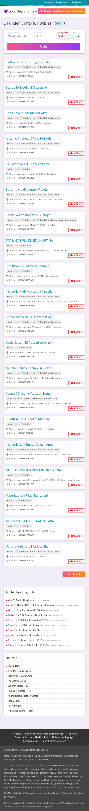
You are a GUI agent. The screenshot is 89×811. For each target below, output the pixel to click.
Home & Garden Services (45, 398)
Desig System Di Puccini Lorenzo (28, 342)
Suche (43, 46)
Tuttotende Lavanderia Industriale (32, 635)
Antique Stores (68, 220)
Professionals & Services (19, 398)
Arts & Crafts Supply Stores (46, 66)
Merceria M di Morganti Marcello (29, 291)
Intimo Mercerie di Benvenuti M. (29, 317)
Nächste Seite (74, 574)
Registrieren (62, 2)
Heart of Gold (14, 705)
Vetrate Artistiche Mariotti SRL (27, 546)
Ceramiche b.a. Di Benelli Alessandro (37, 625)
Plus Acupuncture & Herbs (20, 710)
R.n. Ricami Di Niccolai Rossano (28, 266)
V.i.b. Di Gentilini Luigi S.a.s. (29, 600)
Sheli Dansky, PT (15, 700)
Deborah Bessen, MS (18, 685)
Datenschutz (21, 737)
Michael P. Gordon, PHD (19, 690)
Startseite (16, 733)
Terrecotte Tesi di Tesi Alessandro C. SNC (39, 620)
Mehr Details (76, 76)
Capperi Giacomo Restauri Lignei (28, 393)
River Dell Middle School (20, 670)
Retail (59, 23)
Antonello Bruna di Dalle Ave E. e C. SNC (39, 645)
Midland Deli (14, 665)
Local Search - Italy (23, 11)
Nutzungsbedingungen (63, 737)
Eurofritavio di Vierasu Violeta (27, 189)
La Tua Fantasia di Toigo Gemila (28, 62)
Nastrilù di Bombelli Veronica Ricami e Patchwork (43, 605)
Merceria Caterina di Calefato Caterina (34, 610)
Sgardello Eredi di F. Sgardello (26, 87)
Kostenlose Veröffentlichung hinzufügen (61, 11)
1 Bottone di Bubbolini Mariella (28, 419)
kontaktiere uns (30, 740)
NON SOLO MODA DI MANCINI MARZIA (33, 470)
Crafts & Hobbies (23, 66)
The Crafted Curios (17, 680)
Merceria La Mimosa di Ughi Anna (29, 444)
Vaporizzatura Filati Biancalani (27, 495)
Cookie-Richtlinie (39, 737)
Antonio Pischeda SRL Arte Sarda (29, 138)
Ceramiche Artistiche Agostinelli (31, 630)
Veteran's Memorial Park (20, 675)
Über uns (73, 733)
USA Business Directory (54, 740)
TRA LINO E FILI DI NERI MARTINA (29, 240)
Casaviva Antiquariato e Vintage (28, 215)
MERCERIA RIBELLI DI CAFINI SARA (30, 521)
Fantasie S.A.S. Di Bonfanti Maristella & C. (35, 615)
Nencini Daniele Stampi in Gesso (28, 368)
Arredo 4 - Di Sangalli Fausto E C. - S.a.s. (34, 640)
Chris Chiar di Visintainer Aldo (27, 113)
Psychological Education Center (23, 695)
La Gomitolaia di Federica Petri (27, 164)
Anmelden (49, 2)
